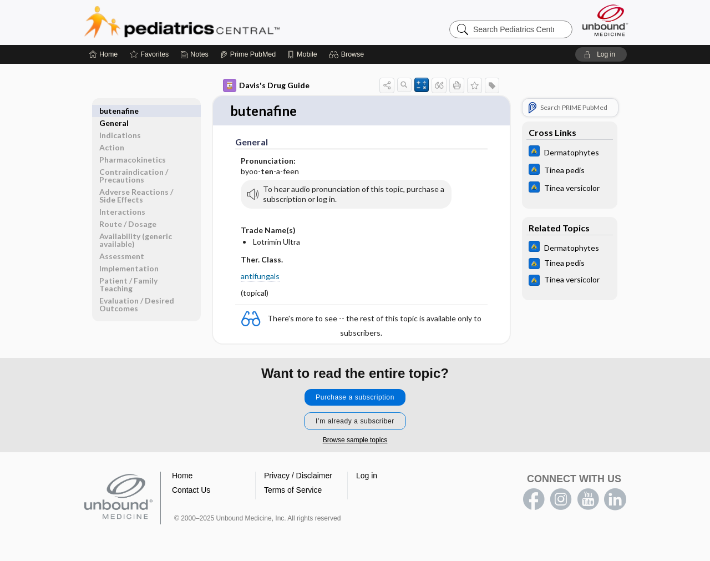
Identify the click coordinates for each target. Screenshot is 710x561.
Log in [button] (366, 476)
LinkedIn (615, 500)
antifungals (260, 276)
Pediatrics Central (222, 22)
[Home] (103, 54)
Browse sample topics (355, 440)
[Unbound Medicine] (605, 20)
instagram (561, 500)
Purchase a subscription (355, 398)
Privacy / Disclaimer (298, 476)
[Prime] (248, 54)
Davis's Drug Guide (266, 85)
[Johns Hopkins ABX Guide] (569, 152)
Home (182, 476)
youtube (588, 500)
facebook (534, 500)
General (114, 110)
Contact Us (191, 490)
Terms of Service (293, 490)
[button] (348, 54)
